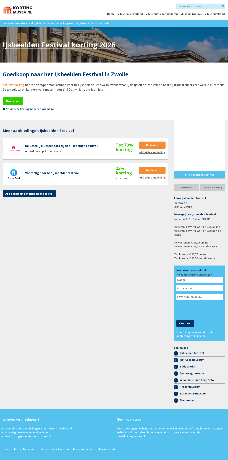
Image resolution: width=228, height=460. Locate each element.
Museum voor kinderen (163, 14)
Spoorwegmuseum (192, 373)
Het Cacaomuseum (192, 359)
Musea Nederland (131, 14)
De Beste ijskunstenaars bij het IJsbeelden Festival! (61, 146)
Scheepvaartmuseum (193, 393)
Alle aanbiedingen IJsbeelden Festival (29, 193)
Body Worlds (188, 366)
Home (111, 14)
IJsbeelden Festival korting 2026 (59, 45)
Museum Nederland (22, 23)
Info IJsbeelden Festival (199, 174)
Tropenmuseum (190, 386)
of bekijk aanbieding (152, 152)
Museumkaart (216, 14)
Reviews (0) (186, 187)
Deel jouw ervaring (212, 187)
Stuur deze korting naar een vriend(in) (30, 109)
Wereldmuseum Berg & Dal (197, 380)
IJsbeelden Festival (45, 23)
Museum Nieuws (191, 14)
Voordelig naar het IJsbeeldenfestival (52, 173)
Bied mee (152, 145)
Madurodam (187, 400)
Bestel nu (13, 101)
